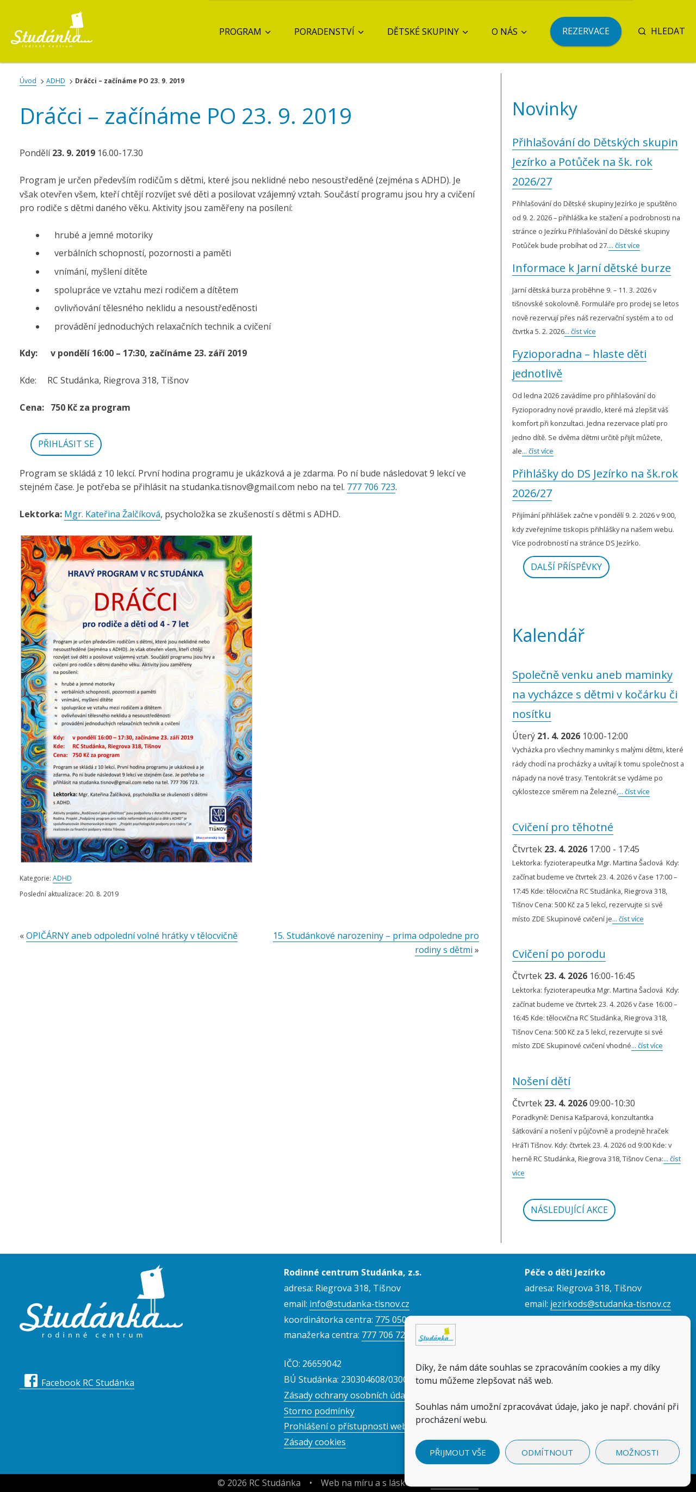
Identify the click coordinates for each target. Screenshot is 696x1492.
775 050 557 (399, 1320)
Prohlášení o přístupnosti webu (348, 1426)
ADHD (55, 80)
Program (240, 32)
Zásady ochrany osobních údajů (348, 1395)
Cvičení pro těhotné (562, 827)
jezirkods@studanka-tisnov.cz (610, 1304)
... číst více (624, 245)
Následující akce (569, 1210)
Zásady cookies (315, 1442)
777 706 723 (371, 487)
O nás (505, 32)
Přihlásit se (66, 444)
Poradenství (324, 32)
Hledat (661, 31)
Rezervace (586, 31)
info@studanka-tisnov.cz (359, 1304)
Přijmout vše (458, 1452)
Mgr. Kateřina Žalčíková (112, 514)
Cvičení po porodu (559, 953)
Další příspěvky (566, 567)
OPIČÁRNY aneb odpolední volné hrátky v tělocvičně (132, 936)
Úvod (28, 80)
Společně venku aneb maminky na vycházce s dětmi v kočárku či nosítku (595, 694)
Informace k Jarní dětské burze (591, 268)
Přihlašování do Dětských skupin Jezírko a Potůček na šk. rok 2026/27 (595, 162)
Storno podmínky (319, 1411)
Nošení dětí (541, 1081)
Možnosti (637, 1452)
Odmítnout (547, 1452)
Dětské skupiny (423, 32)
